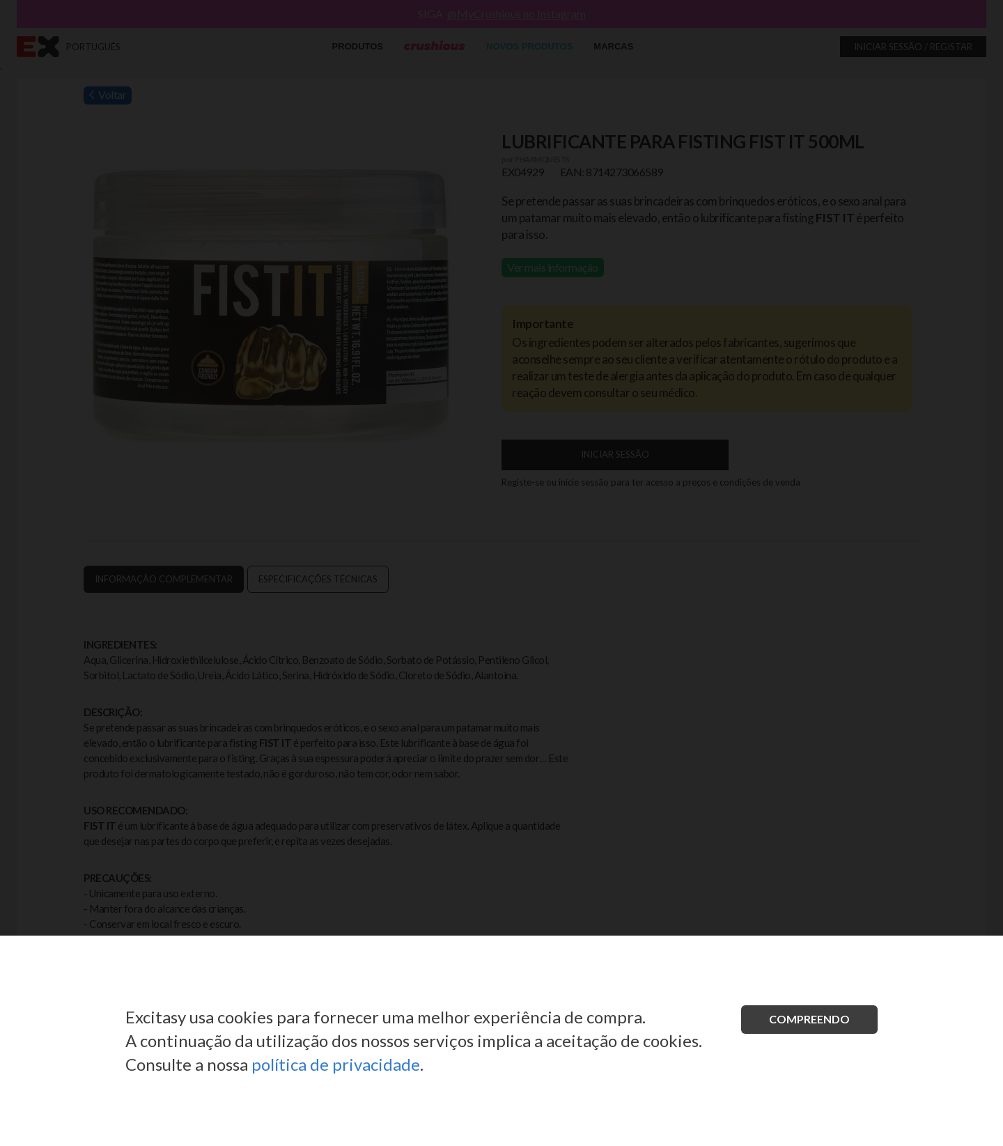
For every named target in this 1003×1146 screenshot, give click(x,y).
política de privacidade (335, 1064)
